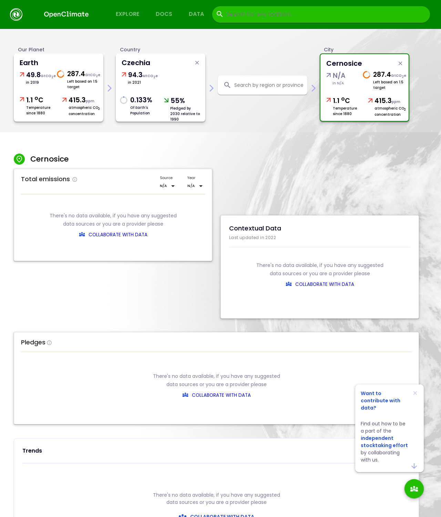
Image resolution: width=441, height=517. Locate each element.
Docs (164, 14)
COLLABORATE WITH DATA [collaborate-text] (221, 395)
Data (196, 14)
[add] (414, 488)
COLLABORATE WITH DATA (118, 234)
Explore (127, 14)
